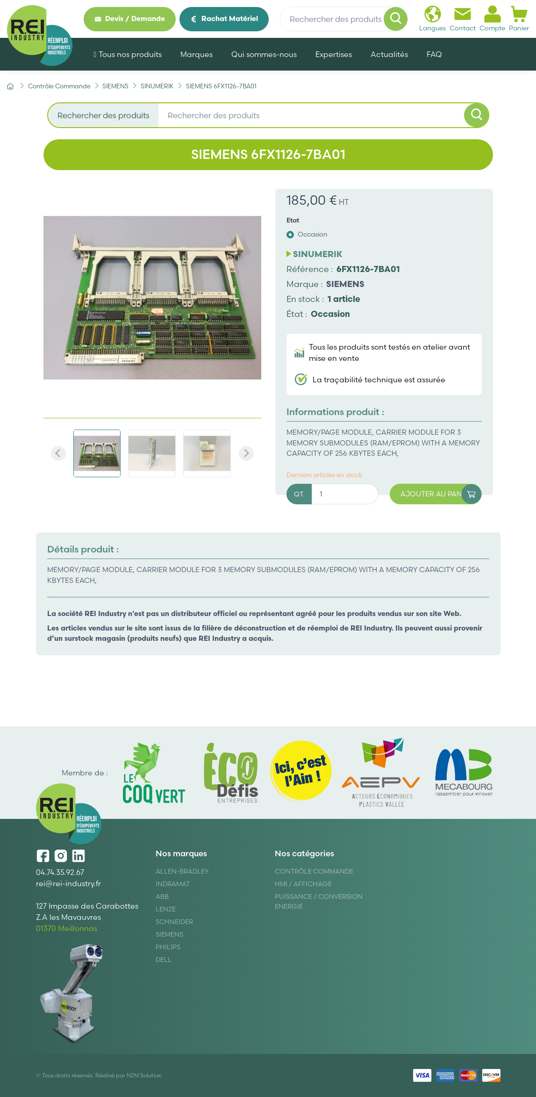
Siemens (169, 934)
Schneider (174, 922)
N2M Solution (144, 1075)
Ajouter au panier (440, 494)
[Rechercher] (396, 19)
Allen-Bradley (182, 871)
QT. (299, 494)
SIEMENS (345, 284)
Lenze (166, 909)
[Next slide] (246, 453)
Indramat (173, 884)
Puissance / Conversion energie (319, 901)
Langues (432, 18)
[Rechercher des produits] (343, 19)
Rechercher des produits (103, 115)
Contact (463, 18)
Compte (492, 18)
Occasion (313, 234)
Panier (519, 18)
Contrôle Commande (314, 871)
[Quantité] (345, 494)
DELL (164, 959)
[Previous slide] (58, 453)
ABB (162, 896)
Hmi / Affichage (303, 884)
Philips (168, 947)
